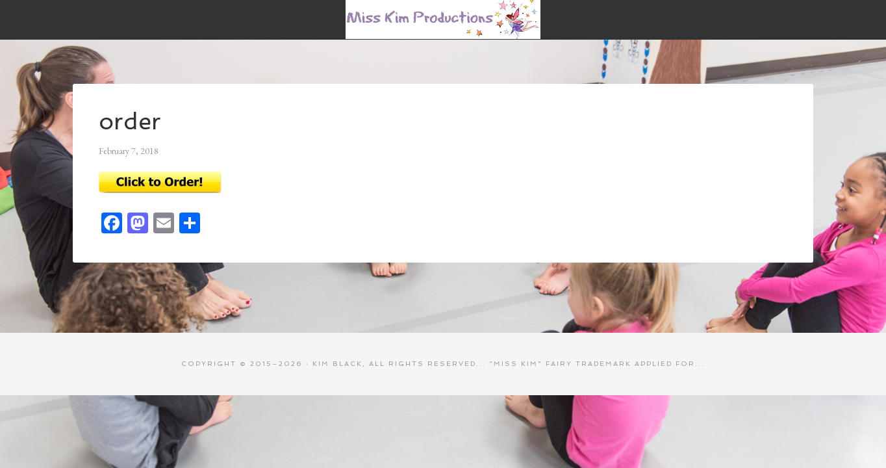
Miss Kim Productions (443, 19)
